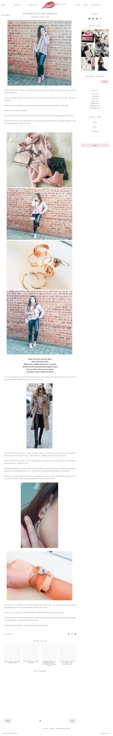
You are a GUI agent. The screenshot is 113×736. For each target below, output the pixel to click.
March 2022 (95, 103)
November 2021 (95, 108)
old (72, 720)
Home (3, 5)
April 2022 (95, 101)
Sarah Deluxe (12, 733)
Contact (17, 5)
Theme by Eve (106, 733)
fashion (9, 634)
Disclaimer (5, 15)
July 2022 (95, 94)
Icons (85, 5)
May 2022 (95, 98)
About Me (32, 5)
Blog (78, 5)
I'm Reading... (96, 5)
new (8, 720)
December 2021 (95, 105)
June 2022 (95, 96)
